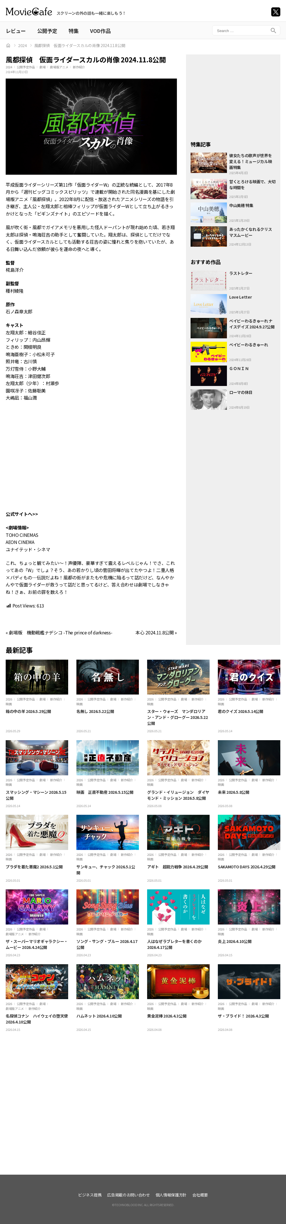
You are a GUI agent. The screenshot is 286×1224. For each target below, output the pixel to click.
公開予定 (47, 30)
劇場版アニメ (59, 67)
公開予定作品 (26, 67)
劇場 (42, 67)
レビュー (16, 30)
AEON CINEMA (20, 542)
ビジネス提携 (89, 1195)
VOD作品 (100, 30)
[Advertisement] (233, 94)
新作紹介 (79, 67)
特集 (73, 30)
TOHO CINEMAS (22, 534)
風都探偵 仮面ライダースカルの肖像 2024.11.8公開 (79, 45)
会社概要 (200, 1195)
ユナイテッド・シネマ (28, 549)
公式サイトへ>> (22, 513)
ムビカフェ (29, 11)
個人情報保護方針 (171, 1195)
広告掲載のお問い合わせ (128, 1195)
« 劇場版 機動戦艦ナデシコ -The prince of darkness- (59, 632)
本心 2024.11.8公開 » (156, 632)
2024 (22, 45)
